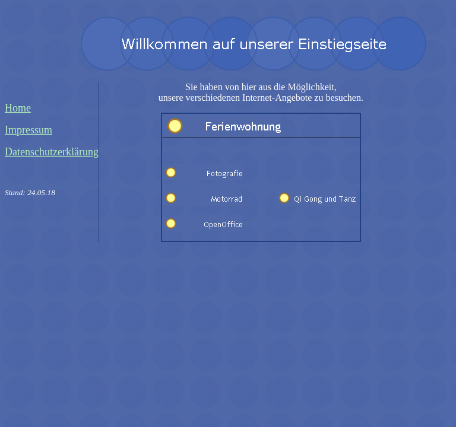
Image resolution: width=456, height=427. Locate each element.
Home (18, 108)
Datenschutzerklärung (52, 152)
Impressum (28, 130)
